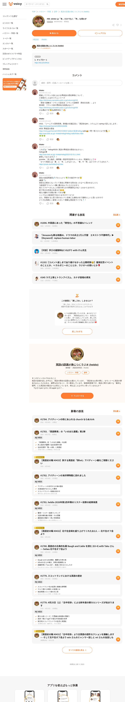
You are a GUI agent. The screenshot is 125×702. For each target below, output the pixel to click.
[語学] (85, 372)
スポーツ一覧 (8, 49)
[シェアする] (100, 33)
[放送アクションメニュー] (121, 25)
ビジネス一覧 (8, 23)
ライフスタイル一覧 (10, 28)
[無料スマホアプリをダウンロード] (14, 84)
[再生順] (116, 215)
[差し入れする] (77, 331)
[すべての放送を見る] (77, 650)
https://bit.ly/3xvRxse (42, 63)
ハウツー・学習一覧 (10, 33)
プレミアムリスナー (10, 64)
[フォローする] (77, 396)
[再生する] (54, 33)
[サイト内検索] (47, 4)
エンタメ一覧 (8, 43)
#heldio (44, 39)
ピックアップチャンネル (12, 59)
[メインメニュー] (4, 4)
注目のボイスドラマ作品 (12, 54)
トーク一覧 (7, 38)
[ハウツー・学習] (72, 372)
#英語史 (36, 39)
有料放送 (6, 69)
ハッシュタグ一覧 (9, 74)
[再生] (118, 225)
